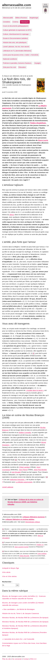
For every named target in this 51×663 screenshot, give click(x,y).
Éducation (22, 67)
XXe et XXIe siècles (9, 576)
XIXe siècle (6, 572)
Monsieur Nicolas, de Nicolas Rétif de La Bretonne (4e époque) (25, 622)
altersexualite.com (16, 5)
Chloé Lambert (24, 467)
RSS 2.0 (33, 659)
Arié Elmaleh (16, 472)
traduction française (17, 479)
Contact (26, 659)
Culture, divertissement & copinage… (16, 34)
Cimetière (6, 22)
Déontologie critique (32, 522)
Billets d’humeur (21, 18)
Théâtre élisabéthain (38, 123)
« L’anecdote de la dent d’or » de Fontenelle (18, 639)
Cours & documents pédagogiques (15, 26)
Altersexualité (8, 18)
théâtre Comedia (25, 432)
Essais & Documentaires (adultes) (15, 38)
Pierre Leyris (43, 140)
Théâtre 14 (39, 544)
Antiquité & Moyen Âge (10, 568)
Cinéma (15, 22)
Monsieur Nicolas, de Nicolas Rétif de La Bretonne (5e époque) (25, 617)
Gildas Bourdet (24, 556)
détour (12, 214)
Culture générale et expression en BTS (17, 30)
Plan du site (6, 659)
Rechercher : (7, 582)
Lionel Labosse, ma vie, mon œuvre (16, 46)
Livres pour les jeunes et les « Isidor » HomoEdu (21, 55)
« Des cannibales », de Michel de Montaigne (18, 609)
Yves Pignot (23, 470)
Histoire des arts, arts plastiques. (15, 42)
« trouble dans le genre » (35, 390)
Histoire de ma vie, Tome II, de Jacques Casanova (20, 613)
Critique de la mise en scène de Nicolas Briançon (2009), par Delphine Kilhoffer (25, 502)
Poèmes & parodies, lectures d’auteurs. (17, 63)
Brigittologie (34, 18)
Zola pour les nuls (9, 67)
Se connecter (17, 659)
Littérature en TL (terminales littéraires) (17, 51)
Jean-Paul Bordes (40, 470)
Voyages (37, 63)
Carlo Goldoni (42, 553)
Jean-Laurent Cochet (21, 547)
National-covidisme (10, 59)
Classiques (25, 22)
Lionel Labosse (7, 487)
